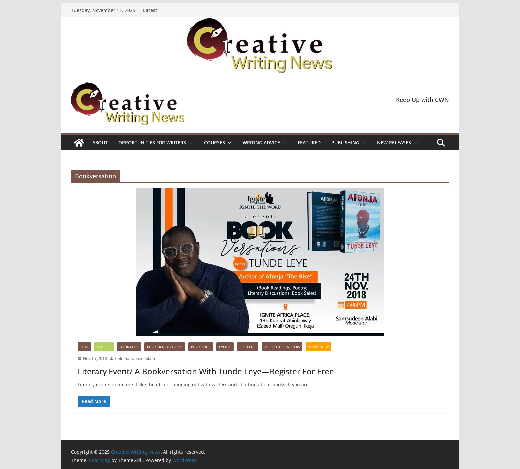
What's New (318, 346)
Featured (309, 142)
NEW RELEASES (394, 142)
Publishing (345, 142)
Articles (104, 346)
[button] (189, 142)
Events (225, 346)
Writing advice (261, 142)
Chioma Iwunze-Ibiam (135, 358)
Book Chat (129, 346)
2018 (84, 346)
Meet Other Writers (282, 346)
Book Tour (200, 346)
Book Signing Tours (164, 346)
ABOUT (100, 142)
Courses (214, 142)
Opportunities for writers (152, 142)
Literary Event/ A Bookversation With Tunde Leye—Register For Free (206, 371)
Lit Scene (248, 346)
